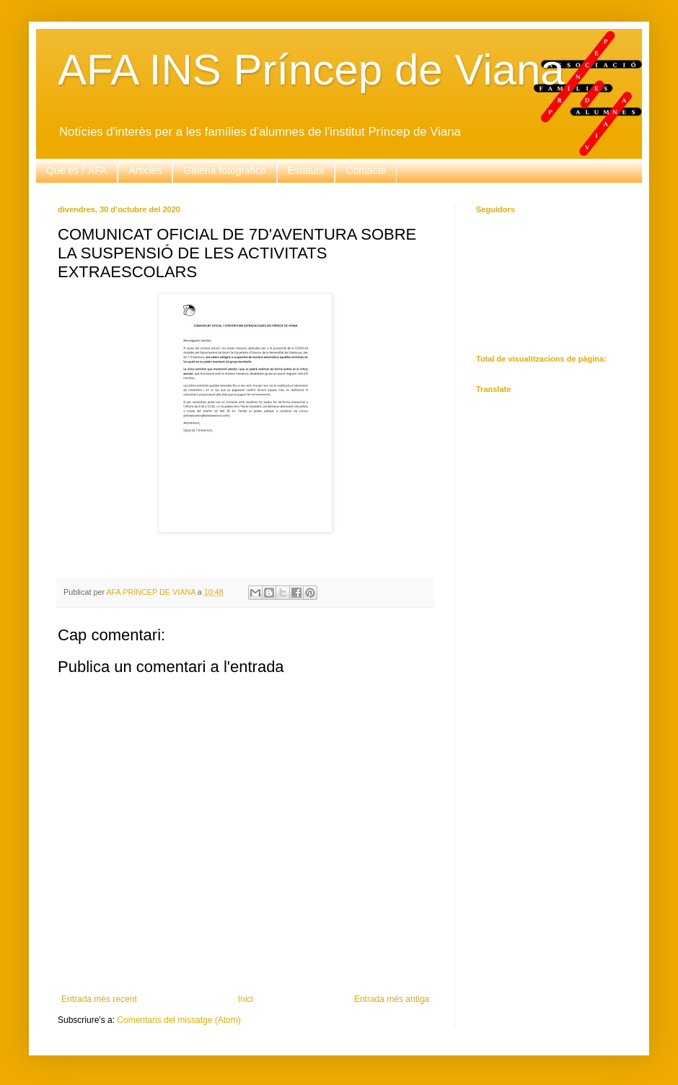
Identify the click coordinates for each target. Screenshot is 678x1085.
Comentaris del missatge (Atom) (178, 1020)
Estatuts (306, 170)
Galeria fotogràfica (224, 170)
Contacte (365, 170)
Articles (145, 170)
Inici (245, 999)
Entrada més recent (99, 999)
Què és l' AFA (76, 170)
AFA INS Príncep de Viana (311, 69)
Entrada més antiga (391, 999)
